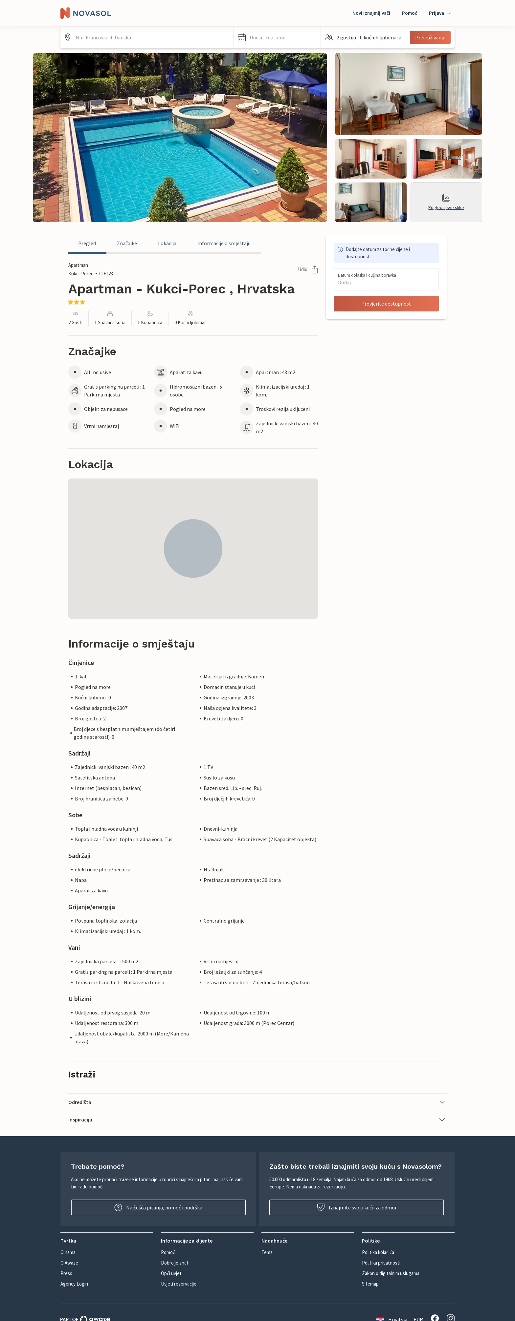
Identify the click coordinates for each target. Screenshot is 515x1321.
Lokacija (167, 243)
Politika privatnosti (381, 1263)
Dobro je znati (175, 1263)
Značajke (127, 243)
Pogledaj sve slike (446, 202)
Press (66, 1273)
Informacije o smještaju (224, 243)
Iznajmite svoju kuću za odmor (357, 1207)
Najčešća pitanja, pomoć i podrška (158, 1207)
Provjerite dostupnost (386, 303)
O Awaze (69, 1263)
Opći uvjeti (172, 1273)
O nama (68, 1252)
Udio (308, 269)
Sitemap (370, 1284)
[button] (277, 37)
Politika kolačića (378, 1252)
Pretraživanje (430, 37)
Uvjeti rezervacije (178, 1284)
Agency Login (74, 1284)
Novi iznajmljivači (371, 13)
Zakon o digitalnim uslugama (390, 1273)
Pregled (87, 243)
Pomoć (409, 13)
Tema (267, 1252)
